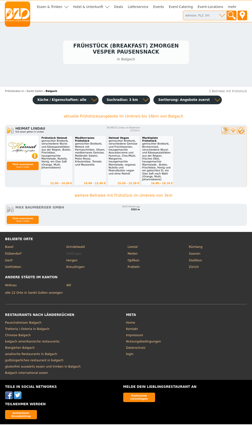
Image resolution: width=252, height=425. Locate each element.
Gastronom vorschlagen (139, 398)
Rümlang (195, 248)
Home (130, 323)
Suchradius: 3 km (122, 100)
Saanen (195, 254)
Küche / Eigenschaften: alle (61, 100)
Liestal (133, 248)
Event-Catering (181, 7)
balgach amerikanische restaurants (32, 342)
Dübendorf (13, 254)
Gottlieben (13, 268)
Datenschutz (135, 348)
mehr (232, 7)
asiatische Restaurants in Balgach (31, 355)
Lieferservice (138, 7)
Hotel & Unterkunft (88, 7)
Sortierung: (184, 100)
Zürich (194, 268)
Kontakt (132, 330)
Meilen (133, 254)
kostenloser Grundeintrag (21, 415)
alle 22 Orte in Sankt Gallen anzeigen (34, 293)
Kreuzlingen (75, 268)
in (14, 92)
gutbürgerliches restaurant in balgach (34, 361)
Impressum (134, 336)
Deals (118, 7)
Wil (68, 286)
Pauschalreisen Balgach (23, 323)
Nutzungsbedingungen (143, 342)
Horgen (72, 261)
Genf (8, 261)
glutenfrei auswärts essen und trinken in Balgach (43, 367)
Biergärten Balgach (20, 348)
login (130, 355)
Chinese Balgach (18, 336)
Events (158, 7)
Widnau (11, 286)
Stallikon (195, 261)
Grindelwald (75, 248)
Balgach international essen (26, 374)
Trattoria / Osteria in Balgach (27, 330)
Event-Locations (210, 7)
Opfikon (133, 261)
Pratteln (134, 268)
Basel (9, 248)
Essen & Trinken (49, 7)
